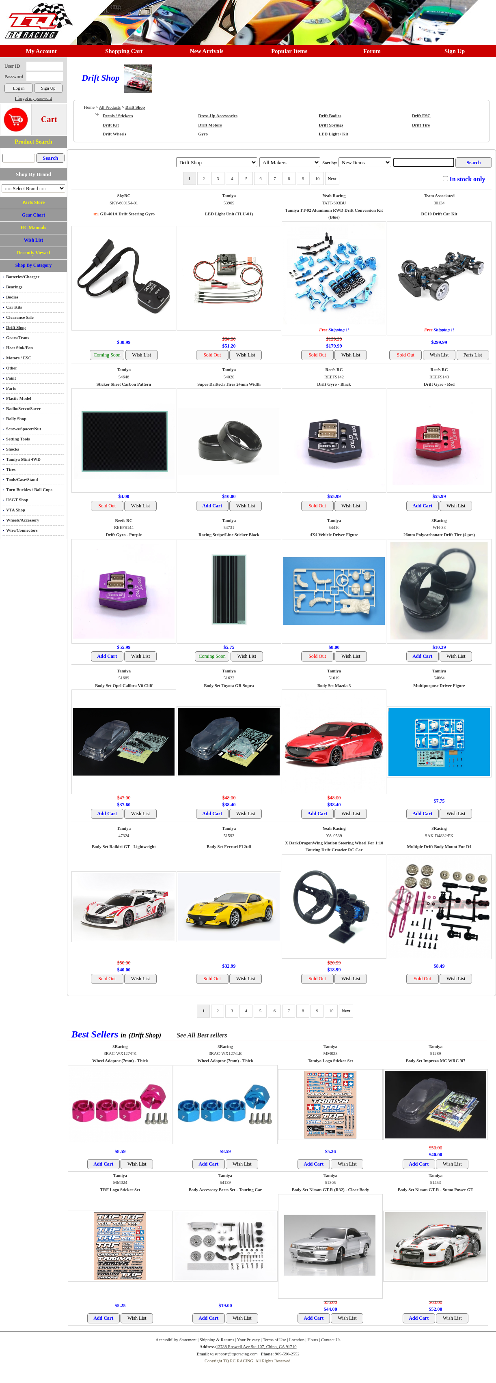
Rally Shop (16, 419)
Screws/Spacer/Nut (23, 429)
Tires (10, 469)
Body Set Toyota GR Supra (229, 685)
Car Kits (14, 307)
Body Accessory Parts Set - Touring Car (225, 1190)
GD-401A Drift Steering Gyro (127, 214)
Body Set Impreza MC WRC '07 (436, 1061)
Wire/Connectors (22, 530)
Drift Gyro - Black (334, 384)
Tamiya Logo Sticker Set (330, 1061)
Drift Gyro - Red (439, 384)
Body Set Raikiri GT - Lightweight (124, 846)
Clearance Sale (20, 317)
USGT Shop (17, 500)
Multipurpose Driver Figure (439, 685)
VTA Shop (15, 510)
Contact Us (331, 1340)
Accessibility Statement (175, 1340)
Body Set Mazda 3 (334, 685)
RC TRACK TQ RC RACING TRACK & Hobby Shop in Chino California (36, 17)
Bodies (12, 297)
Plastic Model (18, 398)
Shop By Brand (33, 174)
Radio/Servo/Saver (23, 408)
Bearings (14, 287)
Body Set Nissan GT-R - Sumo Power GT (435, 1190)
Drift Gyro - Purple (124, 535)
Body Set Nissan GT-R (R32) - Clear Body (330, 1190)
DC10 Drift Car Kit (439, 214)
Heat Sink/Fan (19, 348)
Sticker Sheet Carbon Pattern (124, 384)
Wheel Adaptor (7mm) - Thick (120, 1061)
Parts (11, 388)
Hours (312, 1340)
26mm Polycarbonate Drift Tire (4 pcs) (439, 535)
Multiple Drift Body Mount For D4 (439, 846)
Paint (11, 378)
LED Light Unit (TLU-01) (229, 214)
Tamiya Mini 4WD (23, 459)
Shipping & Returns (217, 1340)
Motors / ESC (18, 358)
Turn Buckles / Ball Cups (29, 489)
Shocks (12, 449)
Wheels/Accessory (22, 520)
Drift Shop (16, 327)
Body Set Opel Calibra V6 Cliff (124, 685)
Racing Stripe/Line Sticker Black (228, 535)
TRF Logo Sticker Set (120, 1190)
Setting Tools (18, 439)
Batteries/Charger (22, 277)
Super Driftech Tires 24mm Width (229, 384)
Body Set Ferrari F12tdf (229, 846)
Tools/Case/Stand (22, 479)
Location (296, 1340)
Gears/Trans (17, 337)
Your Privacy (248, 1340)
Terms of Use (274, 1340)
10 (317, 178)
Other (11, 368)
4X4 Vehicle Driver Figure (334, 535)
